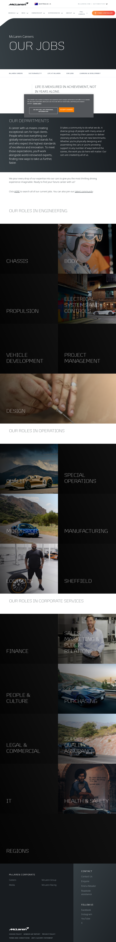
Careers (12, 880)
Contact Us (86, 876)
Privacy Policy (48, 934)
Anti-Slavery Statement (42, 938)
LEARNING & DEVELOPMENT (90, 73)
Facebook (86, 909)
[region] (59, 105)
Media (12, 885)
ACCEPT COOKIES (66, 109)
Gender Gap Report (32, 934)
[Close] (90, 96)
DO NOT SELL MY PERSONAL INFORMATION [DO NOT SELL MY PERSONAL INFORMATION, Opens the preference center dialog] (43, 110)
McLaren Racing (49, 885)
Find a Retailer (88, 886)
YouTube (85, 918)
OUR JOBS (70, 73)
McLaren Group (49, 880)
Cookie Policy (15, 934)
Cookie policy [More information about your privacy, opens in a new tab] (37, 103)
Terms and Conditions (19, 938)
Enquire (85, 881)
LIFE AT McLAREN (54, 73)
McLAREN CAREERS (16, 73)
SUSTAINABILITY (35, 73)
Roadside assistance (86, 892)
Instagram (86, 914)
